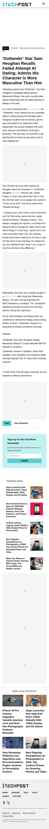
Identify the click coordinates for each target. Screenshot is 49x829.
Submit (24, 461)
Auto (34, 793)
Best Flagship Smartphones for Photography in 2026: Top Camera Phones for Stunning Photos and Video (36, 762)
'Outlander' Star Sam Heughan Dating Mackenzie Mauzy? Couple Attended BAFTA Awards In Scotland (24, 343)
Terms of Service (29, 813)
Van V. (5, 48)
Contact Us (16, 813)
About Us (6, 813)
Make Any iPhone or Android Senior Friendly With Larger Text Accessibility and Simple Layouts (17, 563)
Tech (26, 793)
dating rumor (10, 296)
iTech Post (15, 372)
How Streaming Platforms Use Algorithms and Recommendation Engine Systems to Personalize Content (12, 762)
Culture (14, 48)
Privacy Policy (7, 816)
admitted (16, 193)
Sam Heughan (21, 423)
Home (5, 793)
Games (5, 796)
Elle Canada (33, 109)
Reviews (16, 793)
